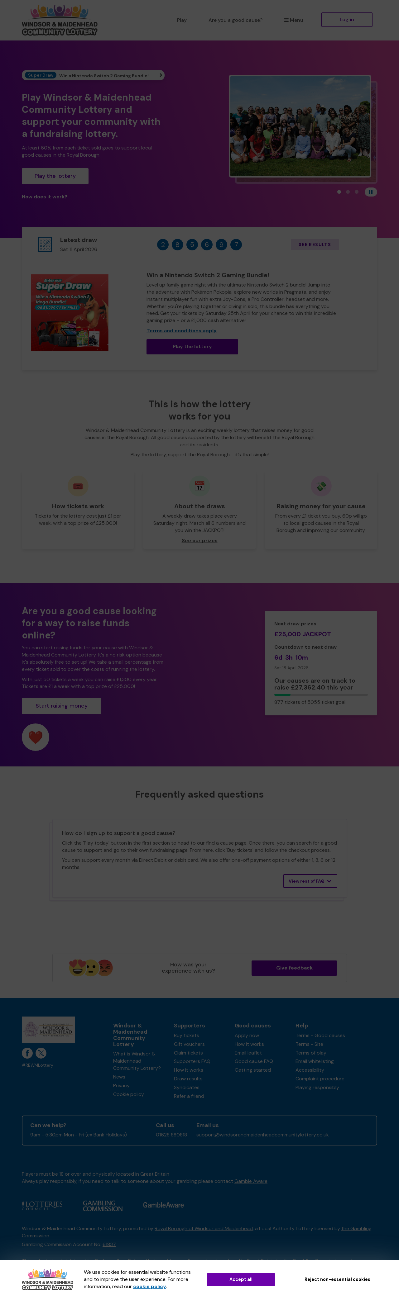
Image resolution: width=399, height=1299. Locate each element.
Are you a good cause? (235, 20)
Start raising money (62, 705)
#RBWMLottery (37, 1065)
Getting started (253, 1070)
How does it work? (44, 196)
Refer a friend (189, 1096)
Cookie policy (128, 1094)
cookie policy (149, 1286)
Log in (347, 19)
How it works (188, 1070)
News (119, 1077)
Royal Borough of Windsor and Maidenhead (204, 1228)
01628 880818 (171, 1134)
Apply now (247, 1035)
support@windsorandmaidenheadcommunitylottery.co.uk (262, 1134)
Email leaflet (248, 1053)
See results (315, 244)
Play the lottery (55, 176)
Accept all (240, 1279)
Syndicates (187, 1087)
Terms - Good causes (320, 1035)
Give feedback (294, 968)
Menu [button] (293, 20)
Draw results (188, 1078)
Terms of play (311, 1053)
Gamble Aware (250, 1181)
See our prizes (200, 540)
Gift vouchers (189, 1044)
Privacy (121, 1085)
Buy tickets (186, 1035)
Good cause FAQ (254, 1061)
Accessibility (310, 1070)
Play (182, 20)
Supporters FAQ (192, 1061)
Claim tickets (188, 1053)
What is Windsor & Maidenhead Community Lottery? (137, 1060)
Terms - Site (309, 1044)
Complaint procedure (320, 1078)
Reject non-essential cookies (337, 1279)
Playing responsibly (317, 1087)
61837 (109, 1244)
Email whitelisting (315, 1061)
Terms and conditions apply (182, 330)
